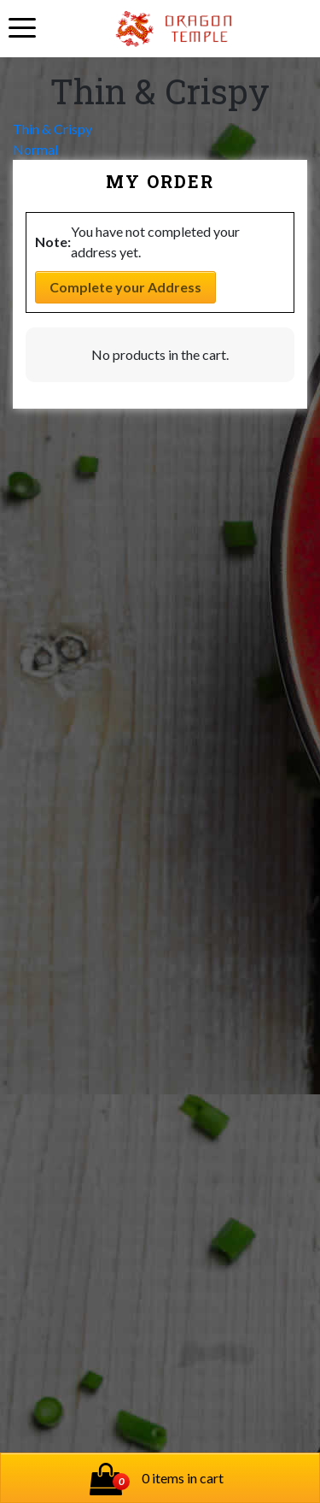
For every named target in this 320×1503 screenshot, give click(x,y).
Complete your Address (125, 287)
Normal (35, 149)
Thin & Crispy (52, 129)
